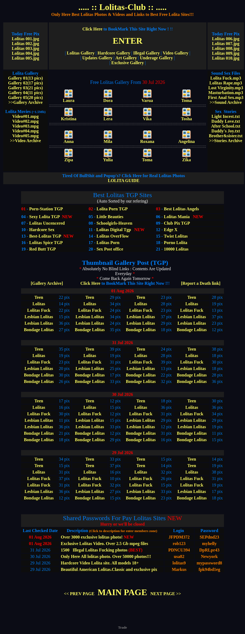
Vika (147, 117)
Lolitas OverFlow (113, 236)
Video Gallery (175, 53)
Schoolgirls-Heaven (114, 223)
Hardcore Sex (41, 229)
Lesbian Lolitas (39, 316)
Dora (108, 98)
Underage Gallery (156, 58)
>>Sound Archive (226, 102)
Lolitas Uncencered (47, 223)
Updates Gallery (97, 58)
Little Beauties (110, 216)
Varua (147, 98)
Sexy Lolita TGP (44, 216)
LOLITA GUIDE (123, 178)
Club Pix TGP (177, 223)
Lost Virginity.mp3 (225, 87)
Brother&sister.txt (226, 135)
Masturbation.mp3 (225, 92)
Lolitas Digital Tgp (113, 229)
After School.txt (225, 126)
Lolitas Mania (177, 216)
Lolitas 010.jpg (225, 58)
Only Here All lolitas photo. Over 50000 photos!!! (106, 556)
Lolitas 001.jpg (25, 38)
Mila (108, 139)
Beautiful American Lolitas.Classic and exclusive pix (109, 569)
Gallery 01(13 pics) (25, 78)
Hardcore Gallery (113, 53)
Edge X (170, 229)
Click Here (125, 29)
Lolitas (38, 303)
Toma (186, 98)
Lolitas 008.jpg (225, 48)
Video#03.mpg (25, 126)
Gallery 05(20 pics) (25, 97)
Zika (186, 158)
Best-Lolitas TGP (45, 236)
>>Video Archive (25, 140)
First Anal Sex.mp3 (225, 97)
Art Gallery (126, 58)
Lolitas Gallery (81, 53)
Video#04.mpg (25, 131)
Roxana (147, 139)
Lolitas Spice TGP (46, 242)
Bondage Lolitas (39, 329)
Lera (108, 117)
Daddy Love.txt (226, 121)
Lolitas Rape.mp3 (225, 83)
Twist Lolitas (176, 236)
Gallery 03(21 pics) (25, 87)
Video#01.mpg (25, 116)
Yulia (108, 158)
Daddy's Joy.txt (226, 131)
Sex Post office (110, 249)
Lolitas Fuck (38, 310)
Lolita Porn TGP (112, 209)
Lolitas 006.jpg (225, 38)
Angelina (186, 139)
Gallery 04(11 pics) (25, 92)
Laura (68, 98)
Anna (69, 139)
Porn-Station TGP (45, 209)
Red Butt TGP (42, 249)
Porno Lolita (175, 242)
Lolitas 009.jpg (225, 53)
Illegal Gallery (146, 53)
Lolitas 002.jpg (25, 43)
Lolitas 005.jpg (25, 58)
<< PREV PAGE (79, 593)
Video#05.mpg (25, 135)
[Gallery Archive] (47, 283)
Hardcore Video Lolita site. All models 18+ (100, 563)
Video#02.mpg (25, 121)
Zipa (68, 158)
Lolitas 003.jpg (25, 48)
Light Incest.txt (226, 116)
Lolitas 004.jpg (25, 53)
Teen (39, 297)
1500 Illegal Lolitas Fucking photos (94, 550)
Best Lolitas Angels (181, 209)
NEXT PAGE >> (165, 593)
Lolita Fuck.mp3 (225, 78)
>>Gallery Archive (25, 102)
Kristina (68, 117)
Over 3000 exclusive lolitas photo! (91, 537)
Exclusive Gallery (127, 62)
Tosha (186, 117)
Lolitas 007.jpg (225, 43)
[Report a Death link (200, 283)
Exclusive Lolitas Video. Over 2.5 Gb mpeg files (104, 543)
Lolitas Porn (108, 242)
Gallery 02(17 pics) (25, 83)
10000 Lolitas (176, 249)
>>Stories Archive (225, 140)
